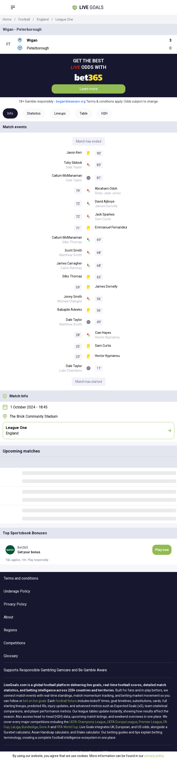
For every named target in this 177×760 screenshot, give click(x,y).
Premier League (150, 722)
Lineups (60, 113)
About (8, 617)
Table (84, 113)
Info (10, 113)
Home (7, 19)
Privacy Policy (15, 604)
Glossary (11, 656)
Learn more (89, 89)
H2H (104, 113)
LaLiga (15, 727)
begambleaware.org (71, 101)
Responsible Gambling (37, 670)
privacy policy (154, 756)
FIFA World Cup (67, 727)
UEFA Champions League (87, 722)
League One (64, 19)
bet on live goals (34, 701)
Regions (10, 630)
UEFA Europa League (122, 722)
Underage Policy (17, 591)
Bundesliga (30, 727)
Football (24, 19)
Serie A (44, 727)
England (43, 19)
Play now (162, 550)
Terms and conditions (21, 578)
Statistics (34, 113)
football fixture (66, 701)
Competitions (14, 643)
